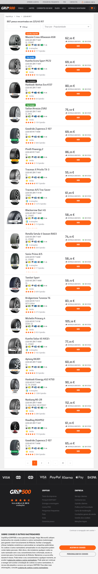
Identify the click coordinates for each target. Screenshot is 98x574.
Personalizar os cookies (77, 554)
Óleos (57, 8)
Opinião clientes (33, 2)
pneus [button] (22, 8)
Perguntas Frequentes (51, 2)
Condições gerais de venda (85, 514)
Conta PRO (46, 507)
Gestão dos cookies (82, 518)
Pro (64, 2)
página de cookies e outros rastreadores (22, 560)
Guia (44, 518)
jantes (31, 8)
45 (63, 463)
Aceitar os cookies (77, 548)
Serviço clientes (81, 496)
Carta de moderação (83, 510)
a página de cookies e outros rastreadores (33, 567)
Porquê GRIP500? (49, 500)
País (44, 514)
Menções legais (81, 521)
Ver (78, 46)
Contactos (73, 2)
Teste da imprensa (49, 496)
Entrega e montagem (76, 8)
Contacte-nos (80, 500)
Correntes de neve (44, 8)
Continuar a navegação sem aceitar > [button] (82, 530)
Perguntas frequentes (50, 510)
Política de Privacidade (84, 507)
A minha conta (88, 2)
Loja (64, 8)
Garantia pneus (48, 521)
